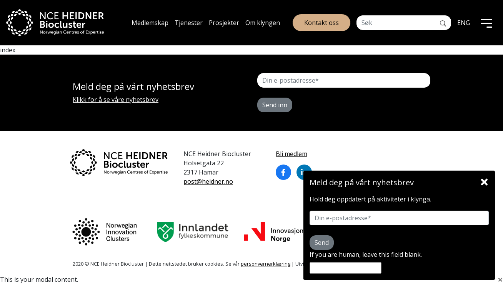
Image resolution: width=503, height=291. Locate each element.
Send (322, 242)
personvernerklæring (265, 263)
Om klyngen (262, 22)
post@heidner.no (208, 181)
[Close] (484, 180)
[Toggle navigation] (486, 22)
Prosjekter (224, 22)
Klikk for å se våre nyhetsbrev (115, 99)
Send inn (274, 105)
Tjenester (189, 22)
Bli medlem (291, 154)
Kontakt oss (321, 22)
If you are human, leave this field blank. (366, 254)
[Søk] (443, 22)
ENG (463, 22)
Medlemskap (150, 22)
